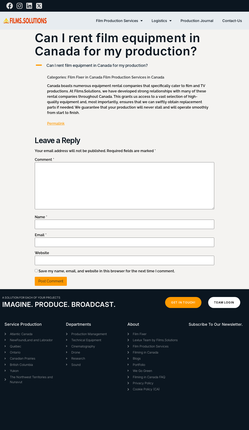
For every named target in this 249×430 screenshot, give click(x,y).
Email (40, 235)
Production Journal (197, 20)
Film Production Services (119, 21)
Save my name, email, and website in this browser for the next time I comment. (107, 271)
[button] (124, 65)
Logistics (162, 21)
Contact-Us (232, 20)
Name (41, 217)
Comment (44, 160)
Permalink (56, 123)
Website (42, 253)
